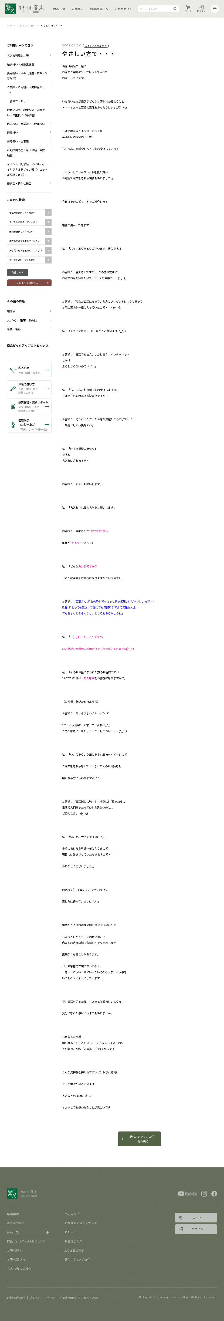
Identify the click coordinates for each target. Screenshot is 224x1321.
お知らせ (70, 1232)
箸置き (11, 311)
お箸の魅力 (14, 1250)
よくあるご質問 (74, 1250)
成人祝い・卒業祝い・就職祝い (26, 124)
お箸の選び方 (99, 9)
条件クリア (18, 272)
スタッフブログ (26, 25)
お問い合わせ (16, 1298)
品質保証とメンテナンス (81, 1223)
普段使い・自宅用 (18, 141)
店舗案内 (78, 9)
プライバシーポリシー (43, 1298)
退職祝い (12, 132)
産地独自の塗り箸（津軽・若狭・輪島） (27, 152)
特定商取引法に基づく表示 (80, 1298)
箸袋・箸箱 (14, 329)
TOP (9, 25)
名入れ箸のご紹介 (19, 1268)
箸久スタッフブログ (77, 1259)
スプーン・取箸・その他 (21, 320)
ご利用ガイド (124, 9)
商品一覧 (59, 9)
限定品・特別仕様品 (19, 183)
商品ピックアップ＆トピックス (28, 345)
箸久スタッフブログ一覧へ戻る (142, 1138)
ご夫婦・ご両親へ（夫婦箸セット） (26, 89)
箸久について (16, 1223)
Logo (24, 9)
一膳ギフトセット (18, 101)
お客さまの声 (74, 1241)
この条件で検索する (27, 283)
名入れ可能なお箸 (18, 55)
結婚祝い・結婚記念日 (20, 64)
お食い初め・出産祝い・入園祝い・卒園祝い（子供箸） (26, 112)
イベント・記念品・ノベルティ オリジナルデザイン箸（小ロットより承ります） (27, 169)
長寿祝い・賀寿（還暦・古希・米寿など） (27, 75)
